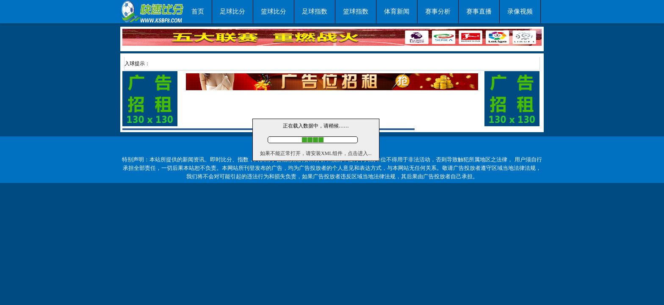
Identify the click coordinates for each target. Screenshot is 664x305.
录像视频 (520, 11)
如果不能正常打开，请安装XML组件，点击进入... (316, 153)
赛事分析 (438, 11)
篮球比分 (273, 11)
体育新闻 (396, 11)
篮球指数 (355, 11)
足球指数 (314, 11)
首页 (197, 11)
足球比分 (232, 11)
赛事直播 (479, 11)
